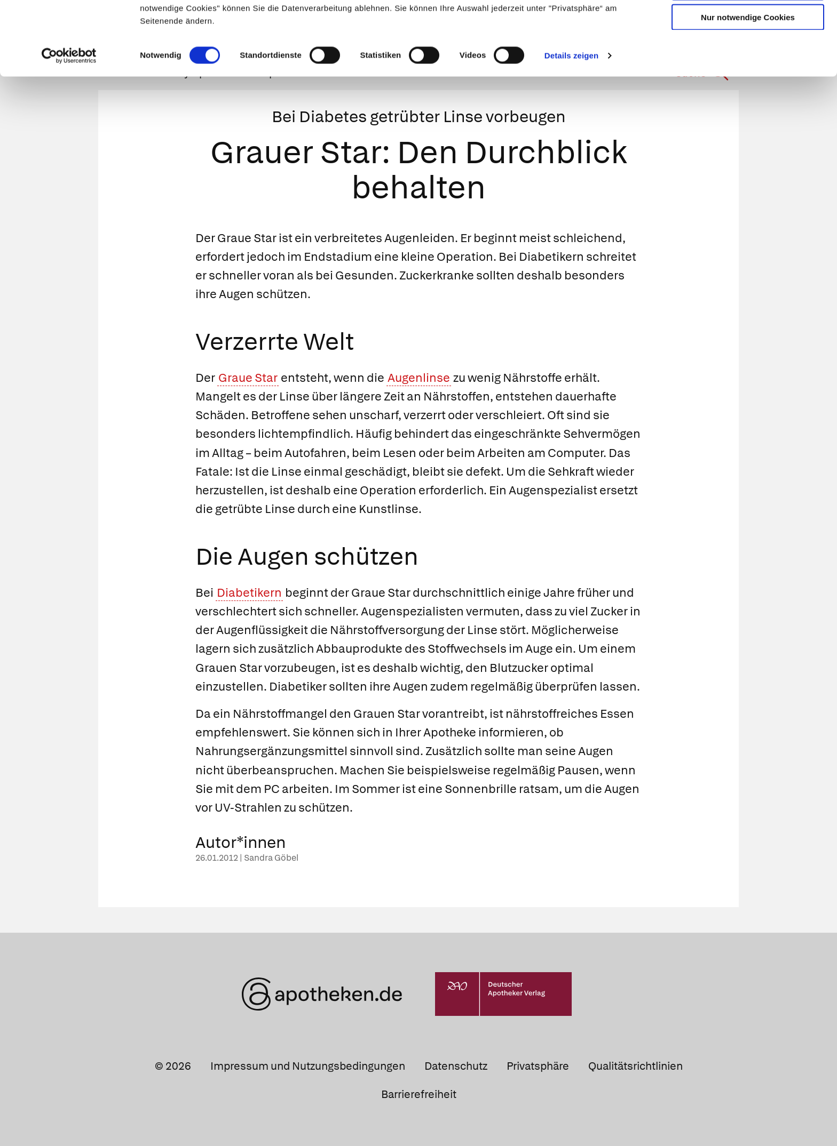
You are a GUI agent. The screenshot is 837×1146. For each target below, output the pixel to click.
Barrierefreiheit (418, 1094)
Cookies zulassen (747, 25)
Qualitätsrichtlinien (635, 1066)
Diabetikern (249, 592)
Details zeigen (571, 124)
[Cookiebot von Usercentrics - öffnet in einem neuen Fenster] (69, 125)
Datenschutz (455, 1066)
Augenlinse (419, 378)
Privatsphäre (538, 1066)
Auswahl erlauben (748, 56)
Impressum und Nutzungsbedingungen (307, 1066)
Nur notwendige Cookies (748, 86)
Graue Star (248, 378)
